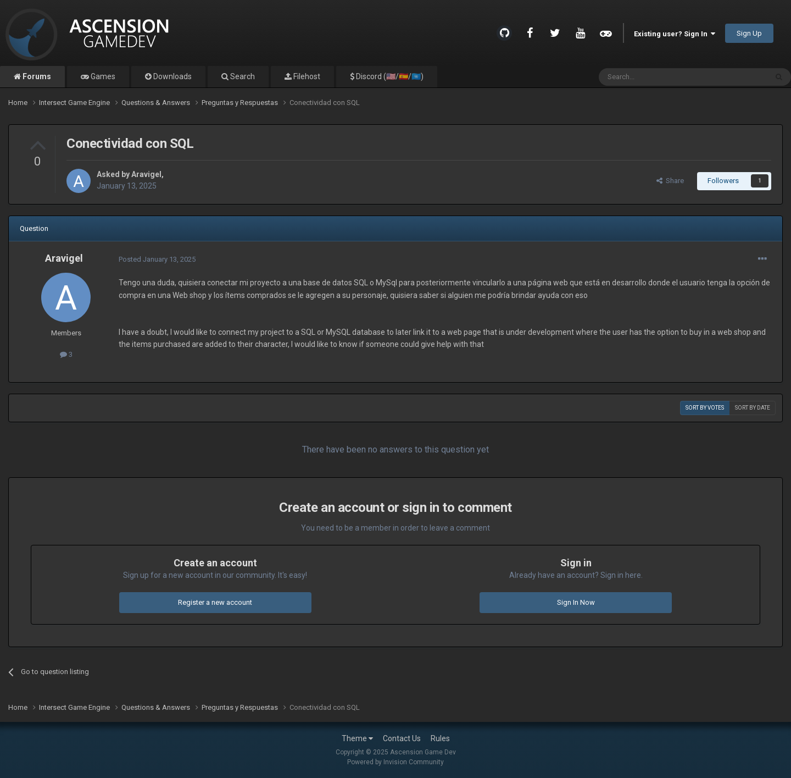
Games (102, 76)
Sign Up (749, 33)
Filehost (306, 76)
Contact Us (402, 738)
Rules (440, 738)
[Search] (657, 77)
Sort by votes (705, 408)
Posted (157, 259)
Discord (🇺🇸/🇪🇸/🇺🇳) (389, 76)
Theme (357, 738)
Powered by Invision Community (395, 762)
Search (242, 76)
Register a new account (215, 602)
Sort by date (752, 408)
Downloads (172, 76)
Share (670, 180)
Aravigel (146, 174)
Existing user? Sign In (674, 34)
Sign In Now (576, 602)
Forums (36, 76)
